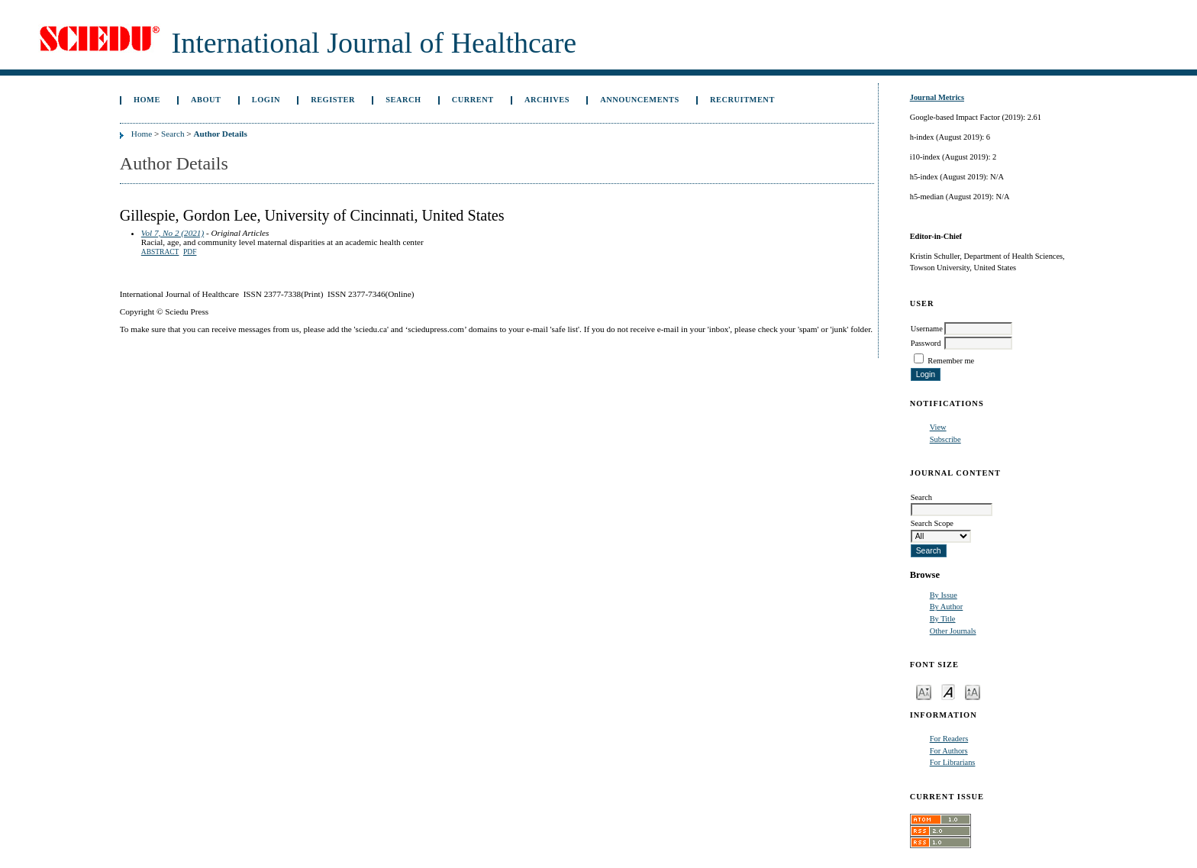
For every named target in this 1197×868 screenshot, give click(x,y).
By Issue (943, 595)
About (206, 99)
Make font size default (948, 691)
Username (927, 328)
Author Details (220, 133)
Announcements (639, 99)
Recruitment (742, 99)
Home (147, 99)
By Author (946, 606)
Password (926, 343)
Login (266, 99)
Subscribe (945, 439)
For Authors (949, 751)
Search (403, 99)
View (938, 427)
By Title (943, 619)
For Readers (949, 738)
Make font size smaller (923, 691)
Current (473, 99)
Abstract (160, 252)
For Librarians (953, 762)
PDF (189, 252)
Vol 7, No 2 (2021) (172, 232)
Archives (546, 99)
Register (333, 99)
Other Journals (953, 631)
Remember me (951, 361)
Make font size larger (972, 691)
